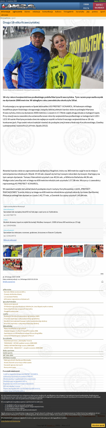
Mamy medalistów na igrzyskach (15, 328)
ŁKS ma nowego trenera (11, 386)
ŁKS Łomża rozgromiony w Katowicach (16, 299)
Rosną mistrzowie (10, 367)
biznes (27, 11)
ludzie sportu (7, 353)
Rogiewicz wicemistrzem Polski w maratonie (18, 384)
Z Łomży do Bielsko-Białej (13, 294)
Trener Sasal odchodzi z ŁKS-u (14, 391)
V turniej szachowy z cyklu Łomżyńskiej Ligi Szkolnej (21, 319)
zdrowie (4, 15)
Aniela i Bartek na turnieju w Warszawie (18, 362)
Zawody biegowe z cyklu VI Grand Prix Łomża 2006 (21, 331)
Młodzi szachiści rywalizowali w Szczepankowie (19, 379)
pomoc (95, 11)
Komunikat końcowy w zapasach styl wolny (18, 309)
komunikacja (47, 11)
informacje (5, 11)
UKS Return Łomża (9, 358)
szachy (5, 314)
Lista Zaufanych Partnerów (10, 421)
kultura (58, 11)
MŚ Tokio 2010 (8, 355)
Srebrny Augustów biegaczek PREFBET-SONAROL (20, 374)
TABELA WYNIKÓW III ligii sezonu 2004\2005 (19, 345)
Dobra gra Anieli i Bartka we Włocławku (17, 360)
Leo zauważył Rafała (11, 297)
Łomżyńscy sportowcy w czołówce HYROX (18, 376)
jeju (88, 11)
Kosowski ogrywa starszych (13, 365)
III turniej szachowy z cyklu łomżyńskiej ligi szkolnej (21, 323)
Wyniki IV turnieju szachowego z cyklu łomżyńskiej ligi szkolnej (25, 321)
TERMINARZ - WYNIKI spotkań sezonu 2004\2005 (20, 343)
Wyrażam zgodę (98, 425)
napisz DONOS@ (100, 1)
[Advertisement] (53, 148)
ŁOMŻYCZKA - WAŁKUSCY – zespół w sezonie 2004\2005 (23, 348)
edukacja (36, 11)
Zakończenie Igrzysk (11, 304)
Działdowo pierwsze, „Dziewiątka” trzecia (18, 341)
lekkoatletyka (7, 326)
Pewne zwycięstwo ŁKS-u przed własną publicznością (21, 388)
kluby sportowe (8, 350)
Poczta (86, 8)
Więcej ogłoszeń (10, 240)
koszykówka (7, 338)
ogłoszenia (17, 11)
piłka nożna (7, 289)
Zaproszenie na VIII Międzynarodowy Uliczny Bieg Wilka (23, 333)
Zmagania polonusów (11, 311)
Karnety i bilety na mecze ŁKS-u (15, 292)
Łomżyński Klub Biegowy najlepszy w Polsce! (19, 336)
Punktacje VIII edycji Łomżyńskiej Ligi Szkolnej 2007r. (22, 316)
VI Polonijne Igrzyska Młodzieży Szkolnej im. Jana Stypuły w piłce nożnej (28, 306)
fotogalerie (68, 11)
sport (13, 18)
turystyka (80, 11)
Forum (86, 4)
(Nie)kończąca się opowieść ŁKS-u (15, 381)
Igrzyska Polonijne (9, 301)
